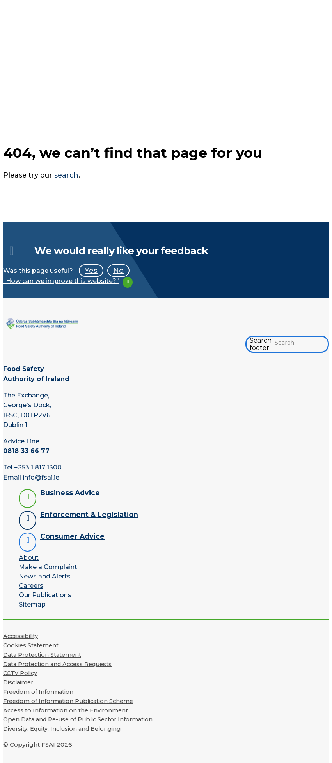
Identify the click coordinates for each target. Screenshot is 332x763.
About (29, 557)
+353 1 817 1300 (38, 467)
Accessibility (20, 636)
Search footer (261, 344)
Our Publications (45, 595)
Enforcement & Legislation (89, 514)
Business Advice (70, 493)
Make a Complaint (48, 567)
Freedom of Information (38, 691)
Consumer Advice (72, 536)
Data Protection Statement (42, 654)
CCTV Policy (20, 673)
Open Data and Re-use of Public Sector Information (78, 719)
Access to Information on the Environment (65, 710)
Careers (31, 585)
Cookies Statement (31, 645)
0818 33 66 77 (26, 451)
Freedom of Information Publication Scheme (68, 701)
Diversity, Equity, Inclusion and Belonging (62, 728)
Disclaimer (18, 682)
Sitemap (32, 604)
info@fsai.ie (41, 477)
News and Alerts (45, 576)
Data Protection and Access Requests (57, 664)
